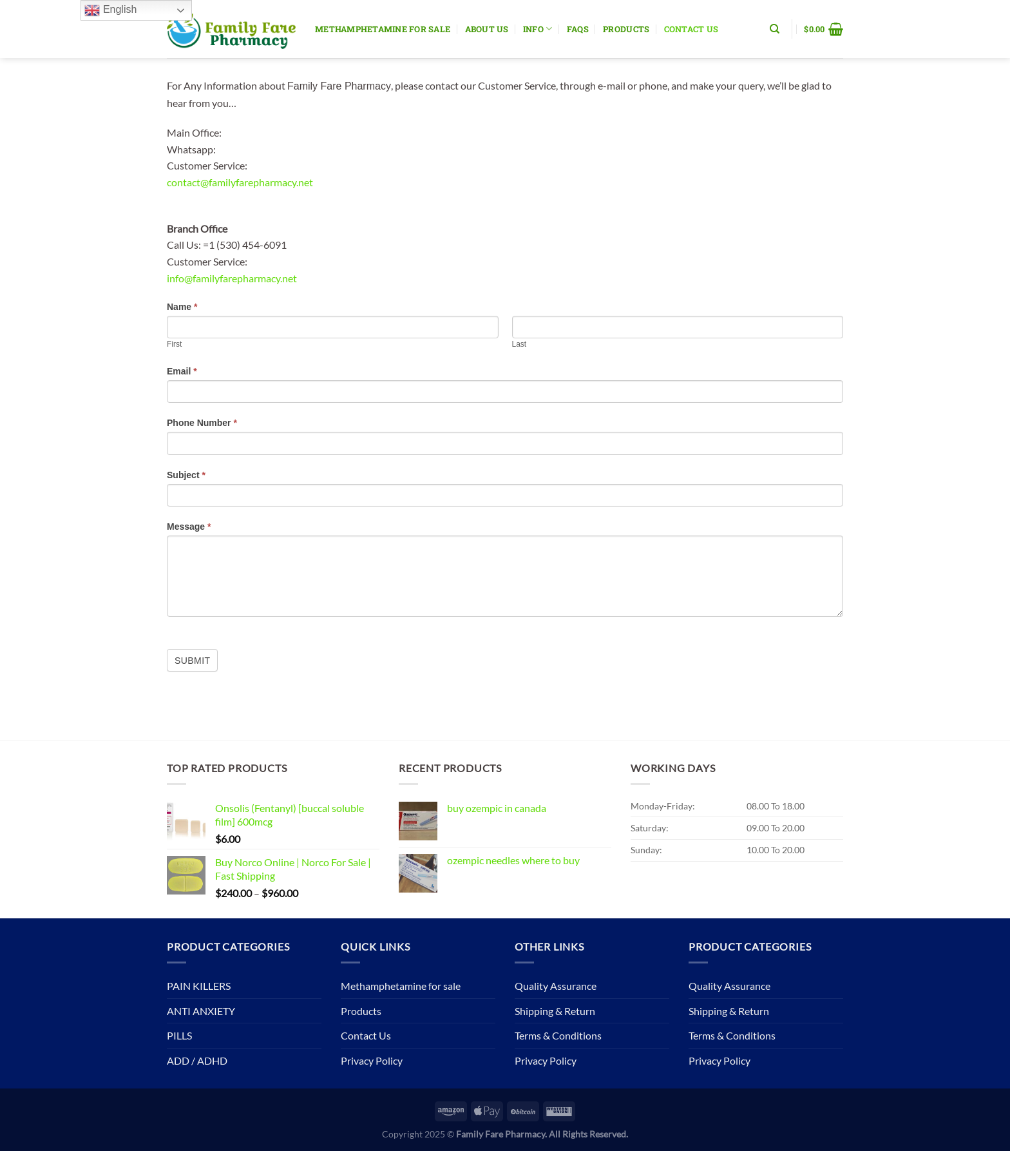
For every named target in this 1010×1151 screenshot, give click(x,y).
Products (626, 29)
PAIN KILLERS (199, 986)
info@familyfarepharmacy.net (232, 278)
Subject (186, 475)
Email (182, 371)
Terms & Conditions (558, 1035)
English (110, 10)
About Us (487, 29)
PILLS (179, 1035)
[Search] (774, 29)
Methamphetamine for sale (382, 29)
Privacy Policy (372, 1060)
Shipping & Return (555, 1011)
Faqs (578, 29)
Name (182, 307)
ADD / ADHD (197, 1060)
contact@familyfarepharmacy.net (240, 182)
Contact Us (691, 29)
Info (537, 29)
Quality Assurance (555, 986)
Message (189, 526)
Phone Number (202, 423)
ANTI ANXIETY (201, 1011)
